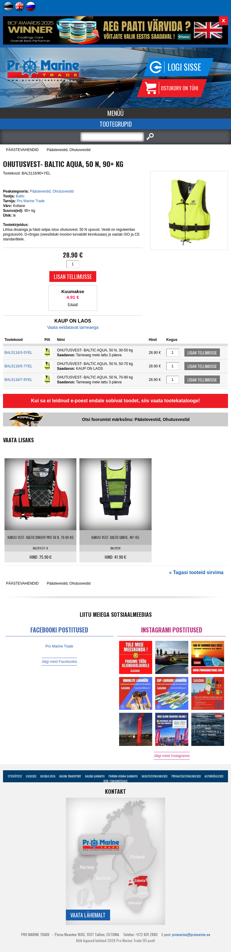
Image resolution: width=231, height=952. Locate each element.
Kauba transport (70, 776)
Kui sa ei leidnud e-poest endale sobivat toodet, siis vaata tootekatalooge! (115, 400)
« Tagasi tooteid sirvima (196, 572)
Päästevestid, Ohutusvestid (68, 150)
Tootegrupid (116, 123)
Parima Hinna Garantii (123, 776)
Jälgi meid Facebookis (59, 662)
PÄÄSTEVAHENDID (22, 150)
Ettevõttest (15, 776)
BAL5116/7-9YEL (18, 380)
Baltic (20, 196)
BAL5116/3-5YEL (18, 353)
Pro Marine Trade (31, 201)
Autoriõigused (214, 776)
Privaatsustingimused (186, 776)
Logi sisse (184, 67)
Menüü (115, 113)
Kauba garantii (95, 776)
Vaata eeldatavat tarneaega (72, 327)
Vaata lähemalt (88, 915)
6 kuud (73, 304)
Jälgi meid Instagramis (171, 756)
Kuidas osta (47, 776)
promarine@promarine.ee (191, 934)
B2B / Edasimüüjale (115, 781)
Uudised (31, 776)
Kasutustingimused (154, 776)
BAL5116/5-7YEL (18, 366)
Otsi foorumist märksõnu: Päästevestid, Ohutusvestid (136, 419)
